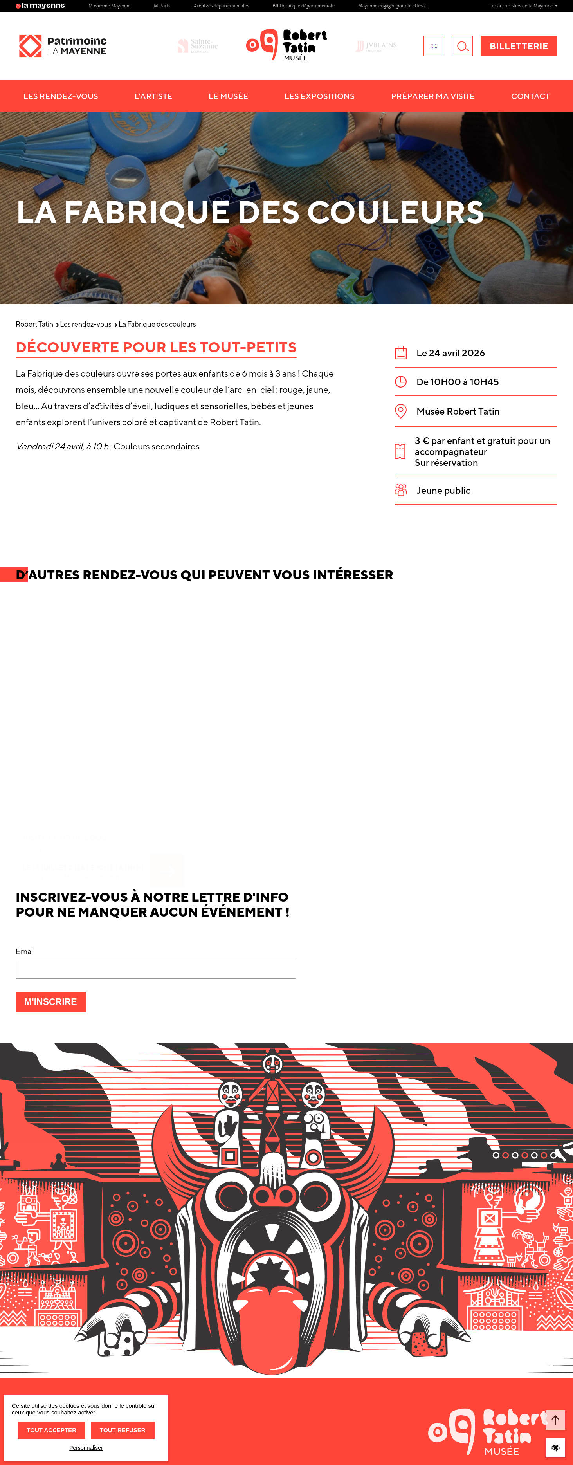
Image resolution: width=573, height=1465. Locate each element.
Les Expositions (320, 96)
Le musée (228, 96)
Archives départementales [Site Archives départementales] (221, 5)
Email (25, 951)
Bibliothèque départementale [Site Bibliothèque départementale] (303, 5)
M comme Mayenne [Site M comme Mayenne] (109, 5)
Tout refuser (122, 1430)
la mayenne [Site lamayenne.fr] (40, 6)
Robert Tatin (34, 324)
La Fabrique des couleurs (158, 324)
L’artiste (153, 96)
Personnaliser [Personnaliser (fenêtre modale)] (86, 1448)
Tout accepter (51, 1430)
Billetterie (519, 46)
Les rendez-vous (86, 324)
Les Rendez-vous (60, 96)
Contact (530, 96)
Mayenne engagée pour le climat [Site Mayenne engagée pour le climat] (392, 5)
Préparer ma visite (433, 96)
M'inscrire (55, 1004)
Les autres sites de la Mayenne (523, 5)
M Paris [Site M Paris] (162, 5)
